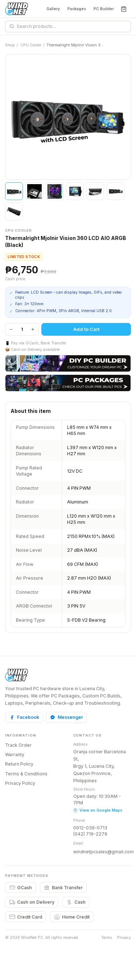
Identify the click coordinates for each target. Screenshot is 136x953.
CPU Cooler (30, 45)
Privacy (124, 937)
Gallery (53, 9)
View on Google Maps (97, 810)
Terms (106, 937)
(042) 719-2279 (90, 834)
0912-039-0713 (90, 827)
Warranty (14, 754)
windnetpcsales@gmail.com (103, 851)
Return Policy (19, 764)
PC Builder (104, 9)
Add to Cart (86, 329)
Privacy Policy (20, 783)
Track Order (18, 745)
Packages (76, 9)
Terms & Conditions (26, 773)
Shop (10, 45)
